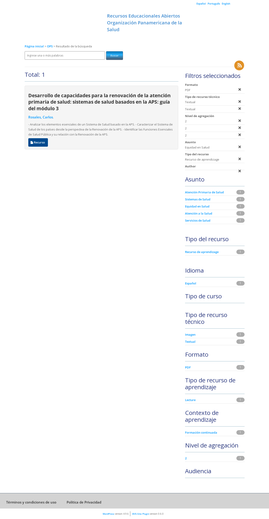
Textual (190, 342)
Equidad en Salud (197, 206)
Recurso (38, 142)
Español (201, 3)
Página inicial (34, 46)
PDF (188, 367)
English (226, 3)
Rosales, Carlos (40, 117)
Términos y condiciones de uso (31, 502)
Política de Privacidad (84, 502)
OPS (50, 46)
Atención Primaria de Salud (204, 192)
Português (214, 3)
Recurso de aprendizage (202, 252)
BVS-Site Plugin (140, 513)
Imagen (190, 334)
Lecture (190, 400)
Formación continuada (201, 432)
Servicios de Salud (197, 220)
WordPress (108, 513)
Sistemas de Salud (197, 199)
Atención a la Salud (198, 213)
